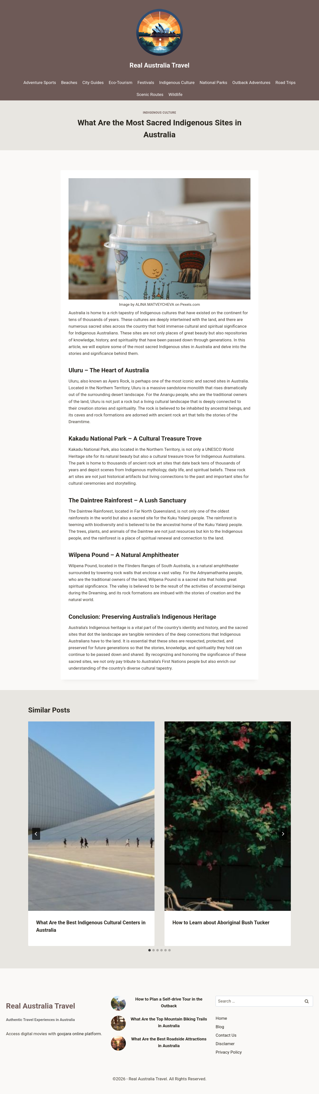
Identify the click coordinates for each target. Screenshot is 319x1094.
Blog (220, 1026)
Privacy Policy (229, 1052)
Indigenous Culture (177, 82)
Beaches (69, 82)
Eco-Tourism (120, 82)
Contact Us (226, 1035)
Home (221, 1018)
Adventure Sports (39, 82)
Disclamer (225, 1043)
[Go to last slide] (36, 834)
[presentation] (91, 816)
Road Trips (285, 82)
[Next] (283, 834)
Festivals (146, 82)
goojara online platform (79, 1033)
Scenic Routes (150, 94)
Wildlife (175, 94)
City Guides (93, 82)
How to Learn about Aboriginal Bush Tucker (220, 923)
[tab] (149, 950)
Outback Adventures (251, 82)
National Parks (213, 82)
